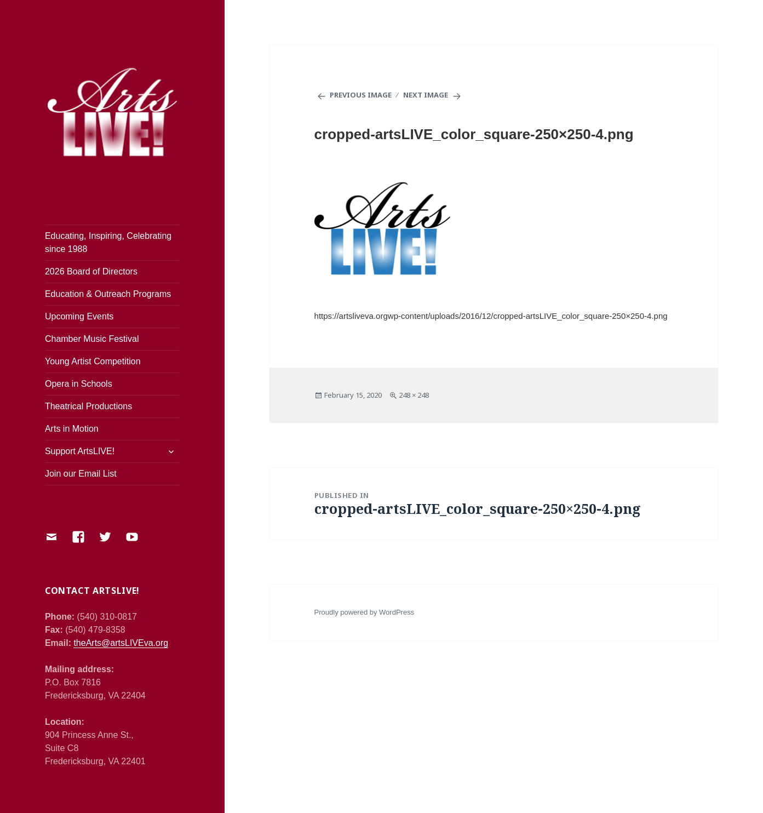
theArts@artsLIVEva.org (120, 643)
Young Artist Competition (93, 361)
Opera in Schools (78, 383)
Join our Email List (81, 473)
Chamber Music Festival (92, 338)
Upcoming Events (79, 316)
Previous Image (361, 95)
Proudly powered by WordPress (364, 612)
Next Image (425, 95)
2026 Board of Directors (91, 271)
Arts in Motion (72, 428)
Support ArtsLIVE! (79, 451)
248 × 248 (414, 395)
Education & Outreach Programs (108, 294)
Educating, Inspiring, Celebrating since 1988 (108, 242)
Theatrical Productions (88, 406)
